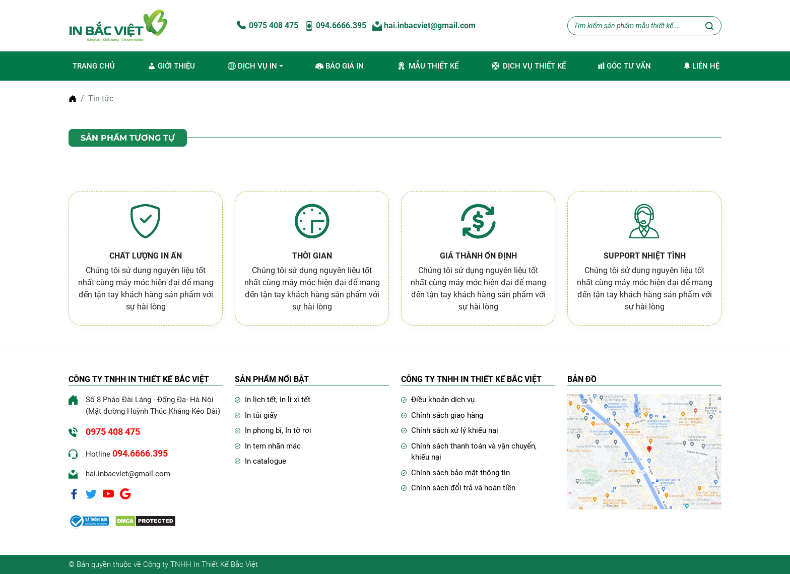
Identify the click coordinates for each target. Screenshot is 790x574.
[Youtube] (108, 493)
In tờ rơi (298, 430)
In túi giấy (261, 415)
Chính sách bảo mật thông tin (460, 472)
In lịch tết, (262, 399)
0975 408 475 (266, 25)
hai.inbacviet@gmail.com (424, 25)
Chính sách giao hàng (447, 415)
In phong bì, (265, 430)
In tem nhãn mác (273, 446)
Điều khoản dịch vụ (443, 399)
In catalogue (265, 461)
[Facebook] (74, 493)
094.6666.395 (335, 25)
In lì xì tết (295, 399)
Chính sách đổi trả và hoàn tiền (463, 487)
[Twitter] (91, 493)
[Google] (125, 493)
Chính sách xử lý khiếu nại (454, 430)
